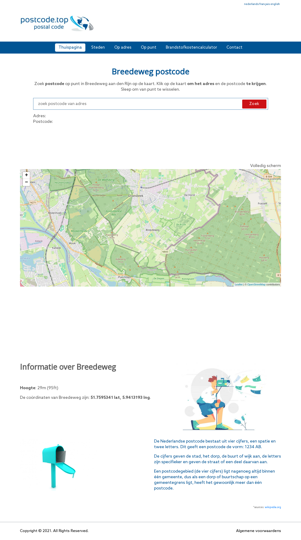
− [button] (26, 182)
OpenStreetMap (256, 284)
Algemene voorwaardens (258, 531)
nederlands (251, 4)
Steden (98, 47)
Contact (234, 47)
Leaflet (239, 284)
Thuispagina (70, 47)
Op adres (122, 47)
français (264, 4)
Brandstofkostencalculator (191, 47)
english (275, 4)
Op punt (148, 47)
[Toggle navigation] (278, 26)
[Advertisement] (184, 25)
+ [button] (26, 175)
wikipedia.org (273, 507)
